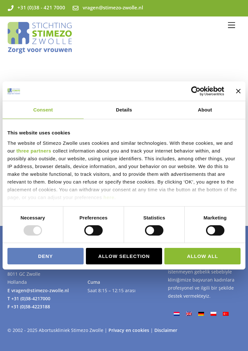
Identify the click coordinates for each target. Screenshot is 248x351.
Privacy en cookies (129, 330)
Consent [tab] (43, 109)
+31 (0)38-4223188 (30, 306)
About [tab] (205, 109)
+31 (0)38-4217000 (30, 298)
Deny (45, 256)
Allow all (202, 256)
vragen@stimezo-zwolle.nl (40, 290)
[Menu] (231, 25)
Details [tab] (124, 109)
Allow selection (124, 256)
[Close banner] (238, 91)
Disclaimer (165, 330)
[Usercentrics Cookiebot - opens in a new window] (196, 91)
